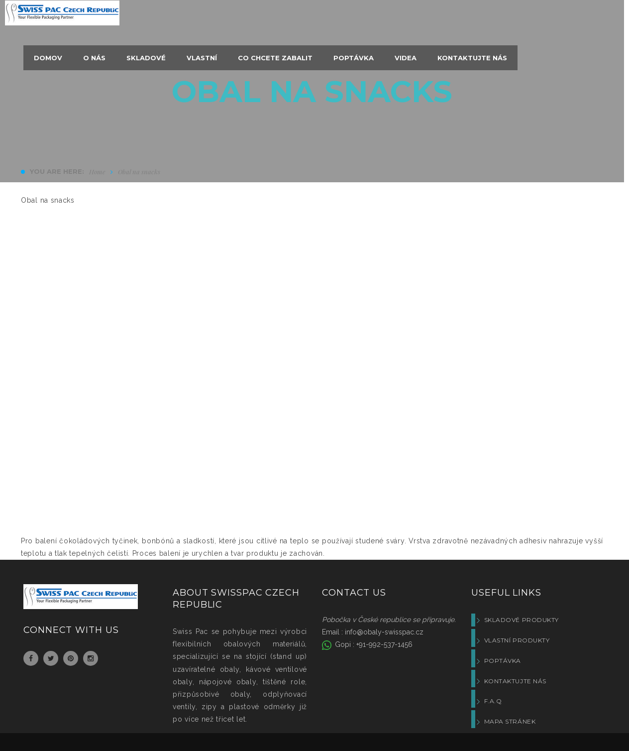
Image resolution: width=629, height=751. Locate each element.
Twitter (51, 658)
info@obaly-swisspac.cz (384, 632)
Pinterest (71, 658)
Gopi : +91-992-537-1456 (373, 644)
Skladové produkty (521, 620)
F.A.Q (493, 701)
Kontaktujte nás (515, 681)
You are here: (57, 171)
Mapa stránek (510, 721)
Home (97, 171)
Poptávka (502, 660)
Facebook (31, 658)
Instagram (91, 658)
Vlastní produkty (517, 640)
